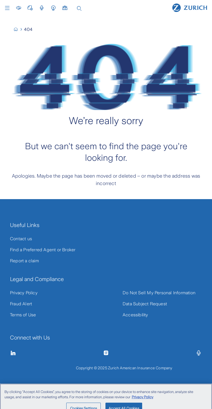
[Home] (190, 7)
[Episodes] (198, 353)
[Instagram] (106, 353)
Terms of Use (23, 314)
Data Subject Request (145, 303)
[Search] (79, 7)
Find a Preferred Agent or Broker (42, 249)
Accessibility (135, 314)
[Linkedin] (13, 353)
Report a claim (24, 260)
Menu (7, 8)
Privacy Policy (24, 292)
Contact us (21, 238)
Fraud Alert (21, 303)
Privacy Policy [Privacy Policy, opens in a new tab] (142, 400)
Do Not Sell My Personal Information (159, 292)
